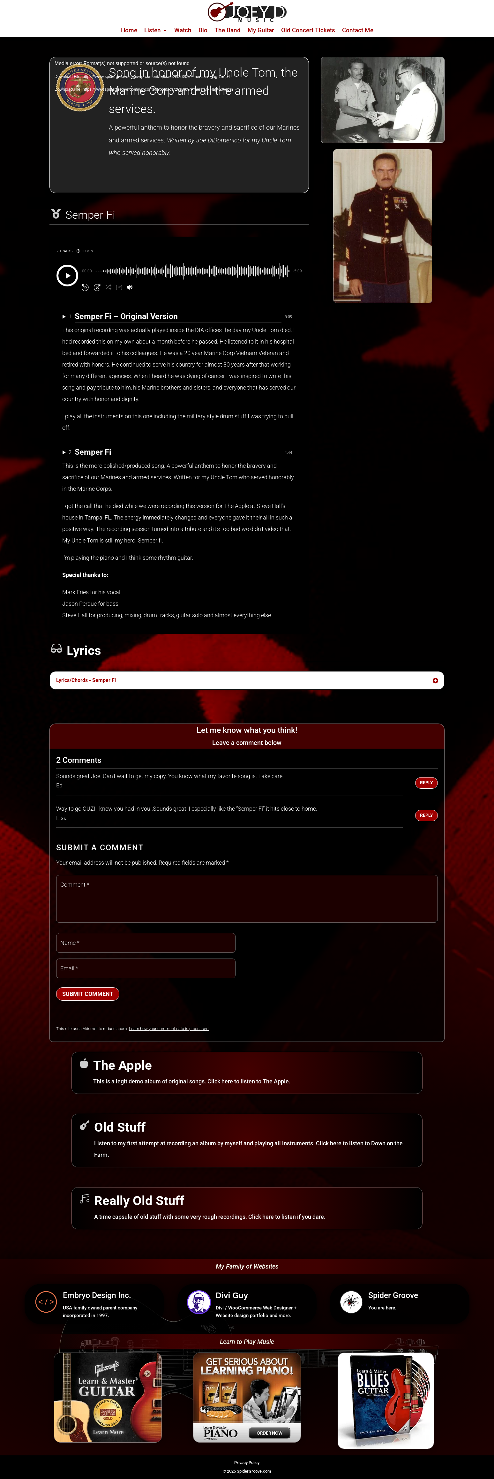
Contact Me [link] (357, 31)
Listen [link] (152, 31)
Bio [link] (202, 31)
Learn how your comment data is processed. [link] (169, 1028)
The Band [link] (227, 31)
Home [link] (129, 31)
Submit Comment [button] (87, 993)
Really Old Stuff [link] (139, 1200)
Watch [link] (182, 31)
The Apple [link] (122, 1065)
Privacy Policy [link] (246, 1462)
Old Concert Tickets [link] (308, 31)
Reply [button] (426, 782)
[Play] (67, 275)
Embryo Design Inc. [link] (97, 1295)
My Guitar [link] (261, 31)
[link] (247, 20)
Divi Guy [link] (232, 1295)
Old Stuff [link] (120, 1127)
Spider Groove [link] (393, 1295)
